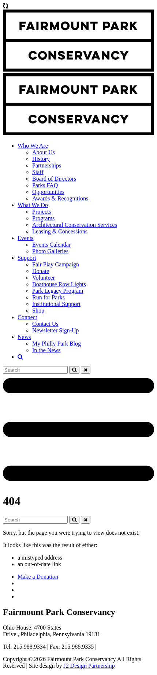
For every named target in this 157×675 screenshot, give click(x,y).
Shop (38, 310)
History (41, 159)
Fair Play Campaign (55, 264)
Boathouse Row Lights (59, 284)
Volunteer (43, 277)
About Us (43, 152)
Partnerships (46, 165)
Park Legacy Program (57, 291)
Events (26, 238)
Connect (27, 317)
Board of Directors (54, 179)
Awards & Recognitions (60, 198)
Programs (43, 218)
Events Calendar (51, 244)
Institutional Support (56, 304)
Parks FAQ (45, 185)
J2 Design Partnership (89, 666)
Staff (38, 172)
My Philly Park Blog (56, 343)
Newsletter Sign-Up (55, 330)
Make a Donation (38, 576)
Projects (41, 212)
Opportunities (48, 192)
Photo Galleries (50, 251)
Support (27, 258)
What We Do (33, 205)
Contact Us (45, 324)
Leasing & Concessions (59, 231)
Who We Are (33, 146)
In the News (46, 350)
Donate (40, 271)
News (24, 337)
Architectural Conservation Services (74, 225)
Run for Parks (48, 297)
